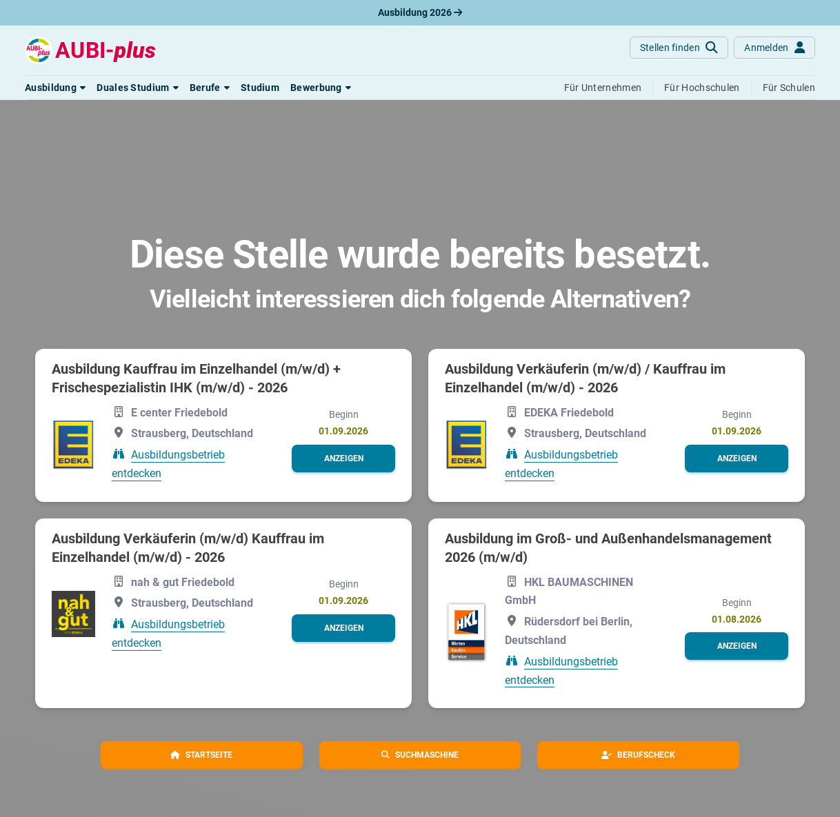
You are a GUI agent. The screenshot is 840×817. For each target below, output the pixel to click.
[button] (55, 88)
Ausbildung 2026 (420, 12)
